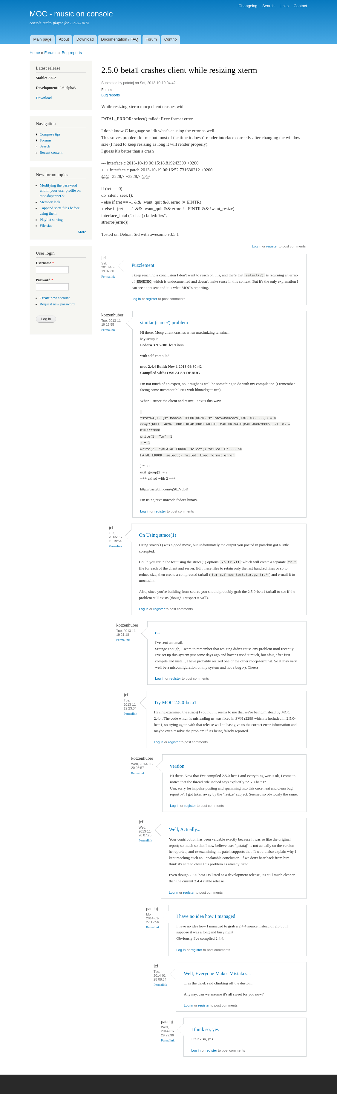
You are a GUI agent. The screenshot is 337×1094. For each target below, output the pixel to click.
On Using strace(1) (157, 535)
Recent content (51, 152)
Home (35, 52)
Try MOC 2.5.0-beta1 (175, 702)
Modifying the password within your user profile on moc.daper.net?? (60, 190)
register (272, 246)
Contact (300, 6)
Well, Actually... (184, 829)
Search (268, 6)
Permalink (108, 276)
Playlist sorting (51, 220)
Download (85, 39)
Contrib (170, 39)
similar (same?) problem (164, 322)
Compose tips (50, 134)
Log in (256, 246)
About (64, 39)
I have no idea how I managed (205, 916)
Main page (42, 39)
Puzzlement (142, 265)
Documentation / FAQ (119, 39)
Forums (50, 52)
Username (45, 263)
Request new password (57, 304)
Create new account (55, 298)
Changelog (247, 6)
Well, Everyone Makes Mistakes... (217, 973)
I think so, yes (205, 1029)
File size (46, 226)
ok (157, 633)
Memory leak (50, 202)
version (177, 766)
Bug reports (72, 52)
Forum (151, 39)
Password (44, 280)
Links (284, 6)
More (82, 232)
